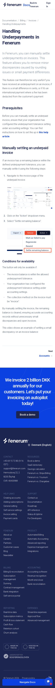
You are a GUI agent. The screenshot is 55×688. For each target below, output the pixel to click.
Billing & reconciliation (14, 572)
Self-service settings (13, 510)
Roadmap (32, 506)
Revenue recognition (37, 576)
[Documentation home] (17, 5)
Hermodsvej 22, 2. (12, 472)
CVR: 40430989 (11, 481)
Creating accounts (12, 498)
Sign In (48, 5)
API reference (34, 510)
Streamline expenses (37, 612)
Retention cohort (11, 628)
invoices (32, 20)
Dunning (7, 583)
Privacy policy (28, 678)
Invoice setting (10, 514)
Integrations (33, 551)
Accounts (46, 355)
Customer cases (11, 547)
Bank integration (11, 591)
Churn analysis (10, 633)
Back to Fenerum (34, 5)
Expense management (38, 547)
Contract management (14, 587)
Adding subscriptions (13, 502)
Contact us (33, 498)
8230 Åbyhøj (9, 477)
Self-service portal (12, 596)
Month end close (35, 580)
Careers (7, 539)
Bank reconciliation (36, 584)
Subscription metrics (13, 616)
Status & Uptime (35, 514)
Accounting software (37, 572)
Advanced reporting (37, 543)
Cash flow (8, 624)
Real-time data (10, 612)
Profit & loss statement (14, 620)
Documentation (9, 20)
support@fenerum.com (14, 468)
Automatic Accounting (38, 539)
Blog (6, 551)
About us (8, 535)
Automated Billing (36, 535)
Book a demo (27, 414)
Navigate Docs (27, 682)
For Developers (35, 518)
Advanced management (39, 620)
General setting (10, 506)
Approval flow (34, 616)
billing (22, 20)
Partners (7, 543)
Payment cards (11, 518)
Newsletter (8, 555)
